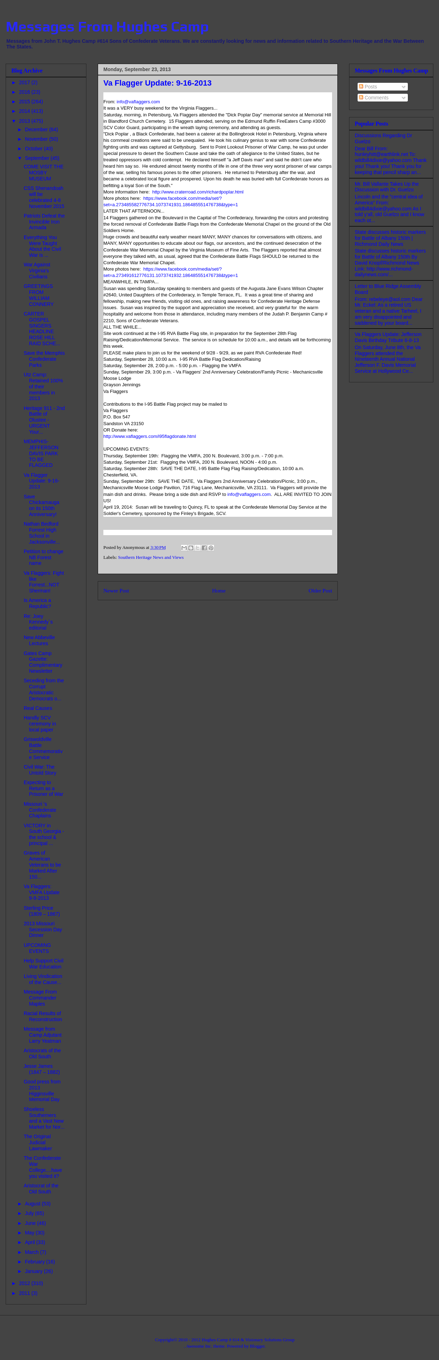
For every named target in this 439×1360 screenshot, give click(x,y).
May (30, 1232)
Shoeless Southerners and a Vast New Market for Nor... (44, 1118)
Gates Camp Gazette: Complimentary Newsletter (43, 662)
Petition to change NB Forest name (43, 557)
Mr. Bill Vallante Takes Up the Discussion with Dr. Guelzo (387, 187)
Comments (374, 97)
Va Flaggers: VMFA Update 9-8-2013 (41, 892)
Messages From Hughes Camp (107, 26)
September (37, 158)
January (34, 1271)
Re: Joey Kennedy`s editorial (38, 622)
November (37, 139)
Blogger (257, 1346)
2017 (25, 82)
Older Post (320, 591)
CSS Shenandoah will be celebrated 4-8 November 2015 (44, 197)
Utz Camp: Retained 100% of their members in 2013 (43, 386)
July (30, 1213)
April (30, 1242)
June (31, 1223)
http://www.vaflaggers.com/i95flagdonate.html (149, 436)
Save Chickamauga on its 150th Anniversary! (41, 505)
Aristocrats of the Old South (42, 1053)
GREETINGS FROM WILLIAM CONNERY (39, 295)
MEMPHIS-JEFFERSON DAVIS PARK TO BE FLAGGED (41, 453)
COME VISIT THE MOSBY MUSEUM (43, 172)
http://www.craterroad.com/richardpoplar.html (198, 192)
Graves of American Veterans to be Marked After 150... (42, 864)
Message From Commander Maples (40, 998)
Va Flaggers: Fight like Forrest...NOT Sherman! (44, 582)
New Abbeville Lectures (39, 640)
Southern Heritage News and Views (151, 557)
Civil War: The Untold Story (40, 770)
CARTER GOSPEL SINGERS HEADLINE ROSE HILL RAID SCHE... (42, 328)
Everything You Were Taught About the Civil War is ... (42, 246)
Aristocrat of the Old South (41, 1188)
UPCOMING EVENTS (37, 948)
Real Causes (38, 708)
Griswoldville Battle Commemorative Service (43, 748)
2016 (25, 92)
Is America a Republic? (37, 603)
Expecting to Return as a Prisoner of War (43, 788)
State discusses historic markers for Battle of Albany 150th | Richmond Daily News (390, 238)
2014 (25, 111)
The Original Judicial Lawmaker (38, 1142)
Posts (368, 86)
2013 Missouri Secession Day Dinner (43, 929)
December (37, 129)
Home (219, 591)
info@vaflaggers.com (138, 101)
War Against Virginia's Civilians (37, 270)
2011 (25, 1293)
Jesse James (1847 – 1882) (42, 1069)
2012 (25, 1283)
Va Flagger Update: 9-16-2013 (41, 481)
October (34, 148)
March (32, 1252)
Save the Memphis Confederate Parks (44, 359)
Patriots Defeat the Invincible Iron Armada (44, 222)
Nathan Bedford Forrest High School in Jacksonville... (42, 532)
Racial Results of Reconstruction (43, 1016)
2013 (25, 121)
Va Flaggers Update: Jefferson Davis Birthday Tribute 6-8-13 (388, 337)
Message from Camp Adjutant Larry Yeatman (43, 1035)
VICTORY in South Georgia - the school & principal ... (44, 834)
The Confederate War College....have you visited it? (43, 1167)
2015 (25, 101)
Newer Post (116, 591)
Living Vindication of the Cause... (43, 979)
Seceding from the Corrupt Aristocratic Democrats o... (44, 689)
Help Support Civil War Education (43, 964)
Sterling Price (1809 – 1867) (42, 911)
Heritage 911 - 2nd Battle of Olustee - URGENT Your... (44, 420)
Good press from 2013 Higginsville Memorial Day (42, 1090)
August (33, 1203)
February (35, 1261)
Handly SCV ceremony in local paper (40, 724)
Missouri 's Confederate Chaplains (40, 810)
